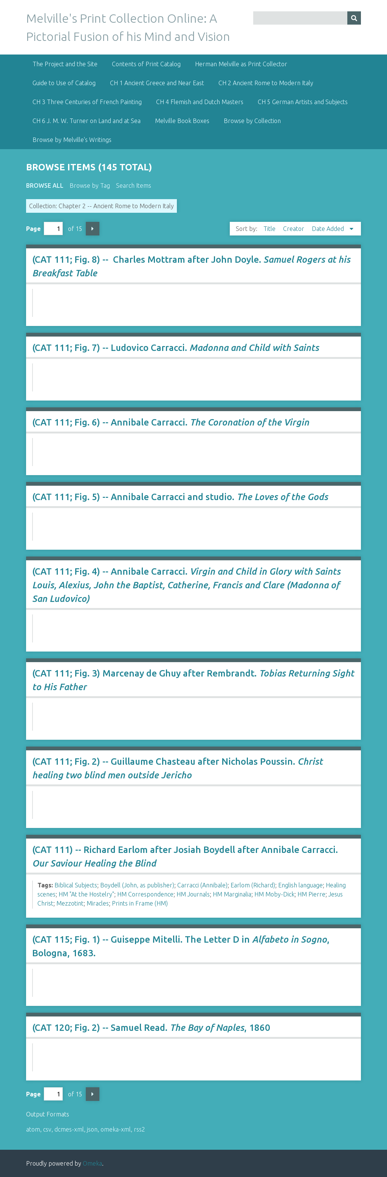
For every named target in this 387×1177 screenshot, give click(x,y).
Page (44, 228)
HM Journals (193, 894)
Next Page (92, 228)
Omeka (92, 1163)
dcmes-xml (69, 1129)
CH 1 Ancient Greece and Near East (157, 83)
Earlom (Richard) (253, 885)
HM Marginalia (232, 894)
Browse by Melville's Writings (72, 139)
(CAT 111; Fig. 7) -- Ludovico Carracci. (175, 348)
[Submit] (354, 18)
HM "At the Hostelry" (86, 894)
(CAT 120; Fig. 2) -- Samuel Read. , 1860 (151, 1028)
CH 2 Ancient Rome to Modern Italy (265, 83)
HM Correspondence (145, 894)
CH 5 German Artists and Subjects (303, 101)
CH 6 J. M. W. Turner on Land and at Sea (87, 120)
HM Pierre (311, 894)
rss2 (139, 1129)
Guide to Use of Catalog (64, 83)
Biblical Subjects (75, 885)
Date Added (328, 228)
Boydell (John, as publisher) (137, 885)
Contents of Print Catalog (146, 64)
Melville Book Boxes (182, 120)
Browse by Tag (90, 185)
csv (47, 1129)
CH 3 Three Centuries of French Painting (87, 101)
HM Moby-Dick (274, 894)
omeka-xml (116, 1129)
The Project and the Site (65, 64)
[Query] (307, 18)
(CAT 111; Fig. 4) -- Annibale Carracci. (186, 585)
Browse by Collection (252, 120)
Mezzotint (70, 903)
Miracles (98, 903)
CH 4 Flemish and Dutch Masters (199, 101)
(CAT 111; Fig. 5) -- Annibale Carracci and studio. (180, 497)
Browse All (44, 185)
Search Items (133, 185)
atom (33, 1129)
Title (270, 228)
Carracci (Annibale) (202, 885)
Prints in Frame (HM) (140, 903)
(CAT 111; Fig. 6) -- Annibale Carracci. (170, 422)
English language (300, 885)
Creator (294, 228)
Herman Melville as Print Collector (241, 64)
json (92, 1129)
